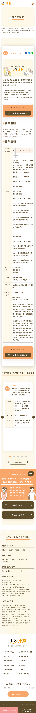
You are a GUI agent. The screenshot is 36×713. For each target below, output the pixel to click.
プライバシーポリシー (9, 704)
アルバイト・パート (18, 571)
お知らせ (22, 669)
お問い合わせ (18, 694)
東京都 (4, 550)
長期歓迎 (22, 605)
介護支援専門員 (23, 559)
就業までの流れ (8, 660)
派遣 (3, 571)
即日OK (15, 605)
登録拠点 (22, 665)
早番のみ (4, 618)
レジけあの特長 (8, 652)
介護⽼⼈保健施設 (18, 587)
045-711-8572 (18, 684)
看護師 (14, 559)
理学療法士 (5, 561)
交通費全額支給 (6, 605)
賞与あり (27, 623)
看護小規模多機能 (24, 589)
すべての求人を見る (18, 462)
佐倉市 (23, 28)
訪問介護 (13, 596)
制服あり (4, 612)
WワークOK (21, 612)
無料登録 (6, 674)
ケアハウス (5, 596)
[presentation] (2, 417)
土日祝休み (18, 610)
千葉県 (17, 28)
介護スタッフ (6, 559)
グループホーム (18, 580)
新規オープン (16, 625)
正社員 (8, 571)
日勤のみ (18, 621)
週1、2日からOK (14, 618)
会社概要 (23, 660)
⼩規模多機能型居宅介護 (16, 594)
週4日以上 (25, 607)
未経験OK (25, 621)
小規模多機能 (21, 591)
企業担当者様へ (24, 656)
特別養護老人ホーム (8, 583)
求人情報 (10, 28)
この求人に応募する (18, 113)
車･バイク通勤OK (7, 610)
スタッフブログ (24, 674)
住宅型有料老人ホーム (8, 591)
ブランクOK (5, 607)
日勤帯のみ (5, 614)
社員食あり (19, 623)
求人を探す (7, 656)
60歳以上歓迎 (27, 610)
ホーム (3, 28)
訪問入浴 (20, 596)
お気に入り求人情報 (26, 652)
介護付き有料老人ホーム (9, 589)
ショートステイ (6, 587)
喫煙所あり (5, 616)
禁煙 (3, 623)
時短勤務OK (10, 623)
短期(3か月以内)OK (24, 614)
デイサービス (25, 585)
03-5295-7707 (17, 292)
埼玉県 (23, 550)
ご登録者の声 (7, 669)
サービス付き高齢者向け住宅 (10, 585)
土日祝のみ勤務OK (16, 616)
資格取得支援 (6, 625)
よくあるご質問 (8, 665)
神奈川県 (10, 550)
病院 (28, 591)
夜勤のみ (13, 614)
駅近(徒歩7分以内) (7, 621)
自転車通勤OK (15, 607)
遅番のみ (27, 616)
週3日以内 (12, 612)
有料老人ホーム (6, 580)
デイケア (4, 594)
